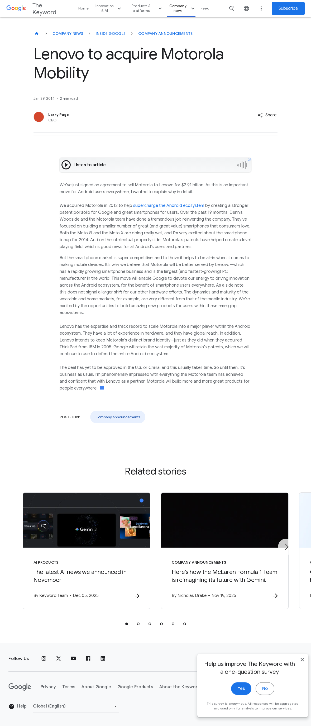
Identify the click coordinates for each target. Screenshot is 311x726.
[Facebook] (88, 658)
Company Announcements (165, 33)
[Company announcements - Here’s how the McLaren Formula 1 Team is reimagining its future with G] (224, 551)
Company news (182, 8)
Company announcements (117, 417)
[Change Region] (76, 706)
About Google (96, 687)
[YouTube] (73, 658)
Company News (67, 33)
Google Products (135, 687)
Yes (233, 697)
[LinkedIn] (103, 658)
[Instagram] (43, 658)
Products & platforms (147, 8)
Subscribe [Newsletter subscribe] (288, 8)
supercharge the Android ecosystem (168, 205)
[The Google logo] (19, 687)
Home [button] (83, 8)
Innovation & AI (108, 8)
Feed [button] (205, 8)
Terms (68, 687)
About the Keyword (179, 687)
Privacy (48, 687)
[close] (294, 668)
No (257, 697)
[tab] (126, 624)
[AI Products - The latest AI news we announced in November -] (86, 551)
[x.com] (58, 658)
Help (17, 706)
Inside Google (111, 33)
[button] (267, 115)
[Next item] (286, 547)
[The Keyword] (36, 33)
